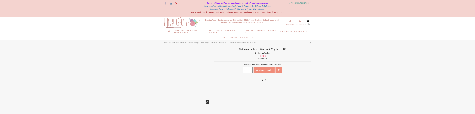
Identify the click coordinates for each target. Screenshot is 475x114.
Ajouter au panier (264, 70)
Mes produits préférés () (299, 3)
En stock (258, 53)
